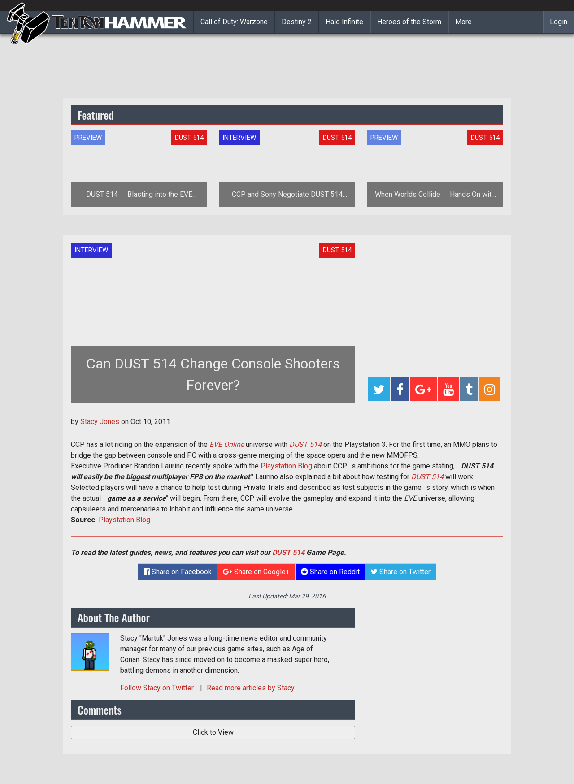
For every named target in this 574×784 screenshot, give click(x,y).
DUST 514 (288, 552)
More (463, 21)
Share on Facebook (178, 571)
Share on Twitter (400, 571)
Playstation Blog (286, 466)
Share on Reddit (330, 571)
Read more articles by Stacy (251, 688)
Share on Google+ (256, 571)
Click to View (213, 732)
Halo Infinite (344, 21)
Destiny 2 (297, 21)
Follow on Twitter (158, 688)
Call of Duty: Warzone (234, 21)
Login (558, 21)
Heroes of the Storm (409, 21)
